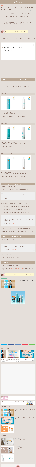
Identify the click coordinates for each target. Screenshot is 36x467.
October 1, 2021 (17, 198)
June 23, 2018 (13, 249)
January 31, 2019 (13, 223)
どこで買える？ (7, 58)
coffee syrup (18, 2)
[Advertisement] (18, 69)
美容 (1, 5)
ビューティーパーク (19, 268)
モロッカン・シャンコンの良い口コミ (11, 54)
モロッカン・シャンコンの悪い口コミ (11, 56)
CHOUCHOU (13, 268)
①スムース (7, 49)
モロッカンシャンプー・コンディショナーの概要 (13, 47)
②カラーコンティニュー (9, 50)
